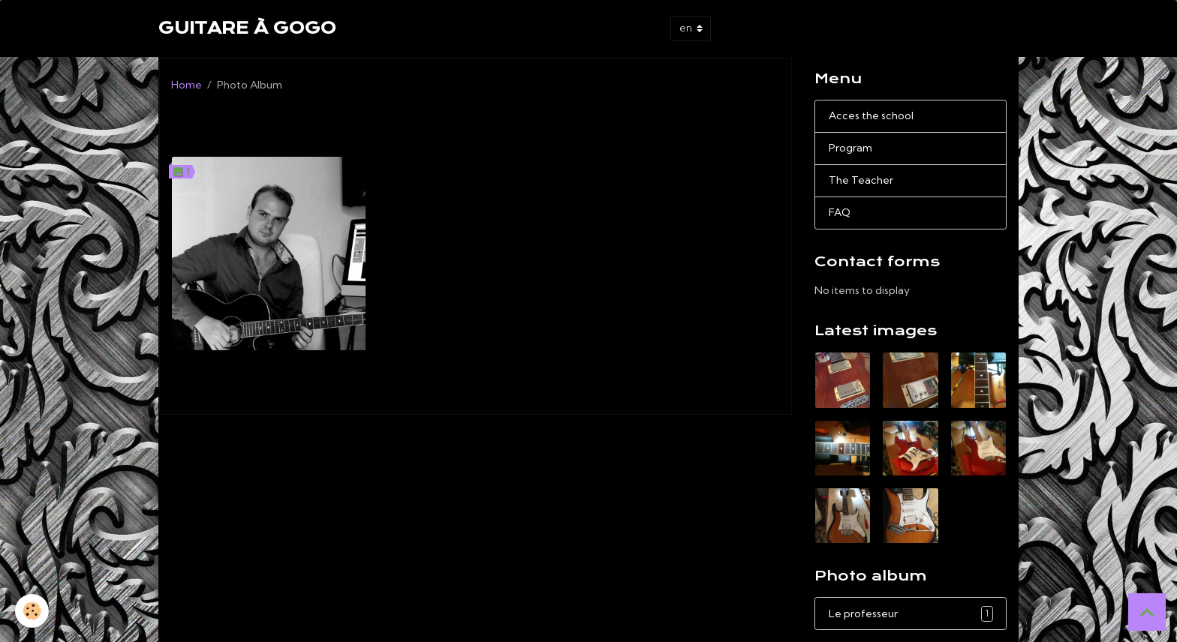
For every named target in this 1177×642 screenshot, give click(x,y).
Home (186, 85)
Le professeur (269, 366)
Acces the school (871, 115)
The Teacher (861, 180)
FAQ (839, 212)
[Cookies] (32, 611)
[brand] (247, 28)
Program (850, 147)
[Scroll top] (1147, 612)
